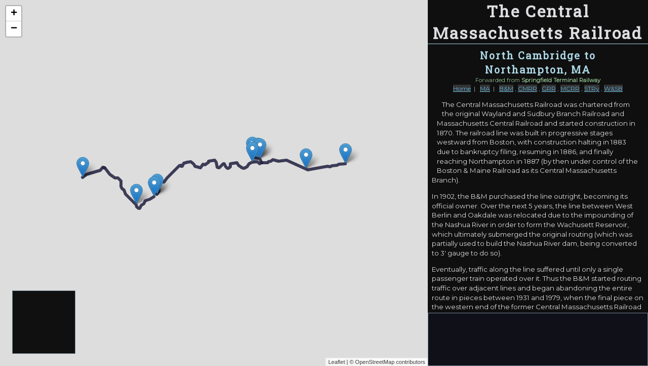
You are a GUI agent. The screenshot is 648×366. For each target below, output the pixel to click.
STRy (591, 88)
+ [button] (14, 13)
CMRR (527, 88)
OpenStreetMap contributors (390, 362)
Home (462, 88)
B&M (506, 88)
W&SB (613, 88)
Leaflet (336, 362)
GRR (549, 88)
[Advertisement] (44, 322)
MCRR (570, 88)
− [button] (14, 28)
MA (485, 88)
